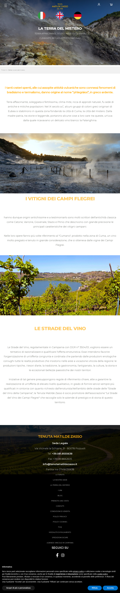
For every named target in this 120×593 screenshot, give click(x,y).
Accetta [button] (110, 588)
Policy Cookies (60, 522)
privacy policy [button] (78, 571)
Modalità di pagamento (60, 532)
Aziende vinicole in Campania (60, 543)
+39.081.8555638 (62, 453)
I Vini (60, 490)
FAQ (60, 527)
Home (10, 70)
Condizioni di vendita (60, 511)
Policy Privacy (60, 517)
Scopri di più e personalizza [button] (18, 588)
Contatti (60, 506)
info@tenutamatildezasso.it (60, 464)
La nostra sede (60, 480)
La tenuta (60, 475)
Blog (60, 496)
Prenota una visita (60, 501)
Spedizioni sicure (60, 537)
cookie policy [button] (102, 574)
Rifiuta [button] (95, 588)
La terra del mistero (60, 485)
